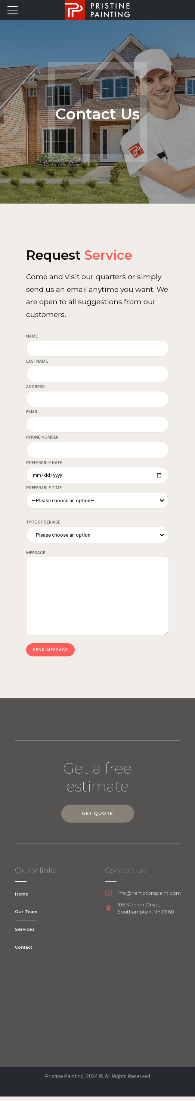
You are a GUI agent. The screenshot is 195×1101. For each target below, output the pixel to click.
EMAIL (32, 413)
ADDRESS (35, 387)
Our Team (26, 915)
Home (22, 898)
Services (25, 933)
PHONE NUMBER (42, 438)
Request (89, 254)
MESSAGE (35, 555)
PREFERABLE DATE (44, 464)
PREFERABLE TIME (44, 490)
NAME (32, 336)
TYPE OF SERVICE (43, 524)
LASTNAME (37, 361)
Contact (24, 951)
